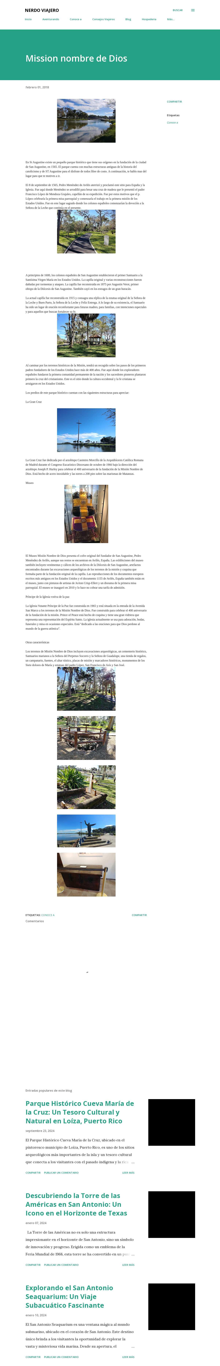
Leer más (128, 1172)
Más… (171, 19)
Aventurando (50, 19)
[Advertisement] (86, 1043)
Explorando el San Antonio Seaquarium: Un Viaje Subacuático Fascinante (69, 1296)
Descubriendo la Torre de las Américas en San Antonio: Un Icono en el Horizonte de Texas (76, 1204)
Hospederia (149, 19)
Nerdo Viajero (42, 10)
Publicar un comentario (61, 1172)
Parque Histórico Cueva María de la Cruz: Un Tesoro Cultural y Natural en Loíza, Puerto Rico (80, 1112)
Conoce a (76, 19)
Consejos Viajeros (103, 19)
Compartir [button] (174, 101)
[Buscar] (178, 10)
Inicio (28, 19)
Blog (128, 19)
